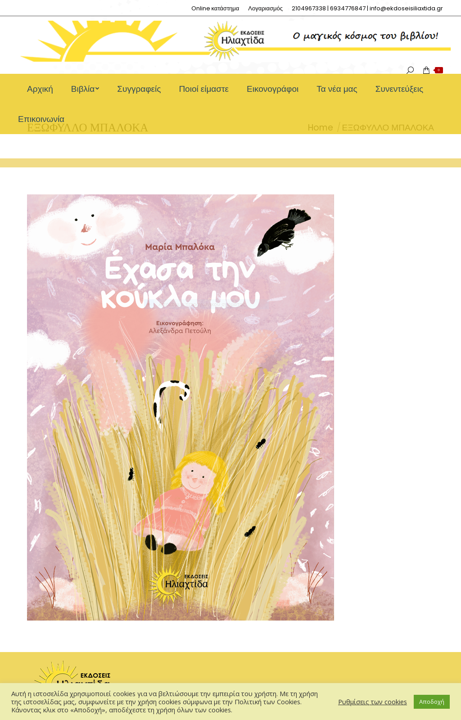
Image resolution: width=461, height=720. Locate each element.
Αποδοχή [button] (431, 702)
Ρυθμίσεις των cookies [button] (372, 702)
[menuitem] (215, 8)
